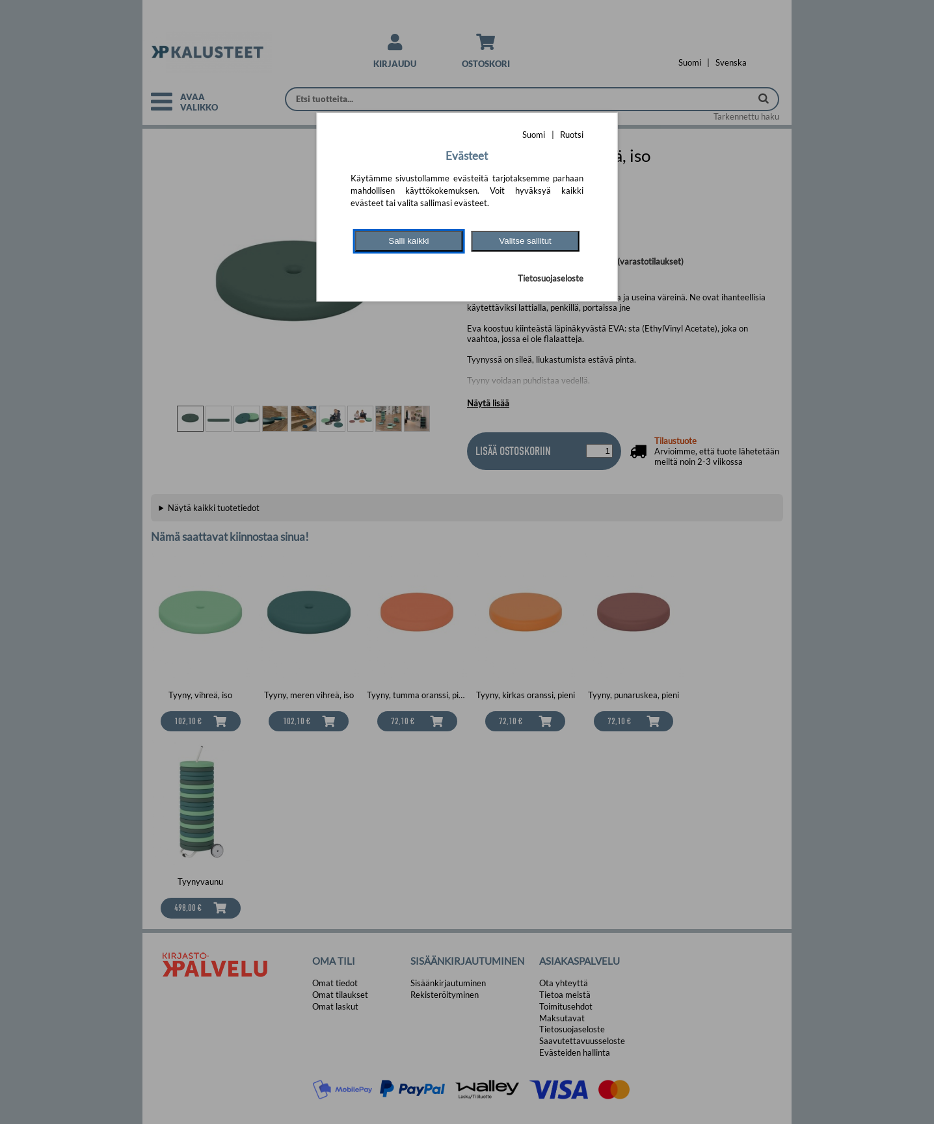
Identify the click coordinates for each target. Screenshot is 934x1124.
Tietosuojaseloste (550, 278)
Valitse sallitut (525, 241)
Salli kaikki (408, 241)
